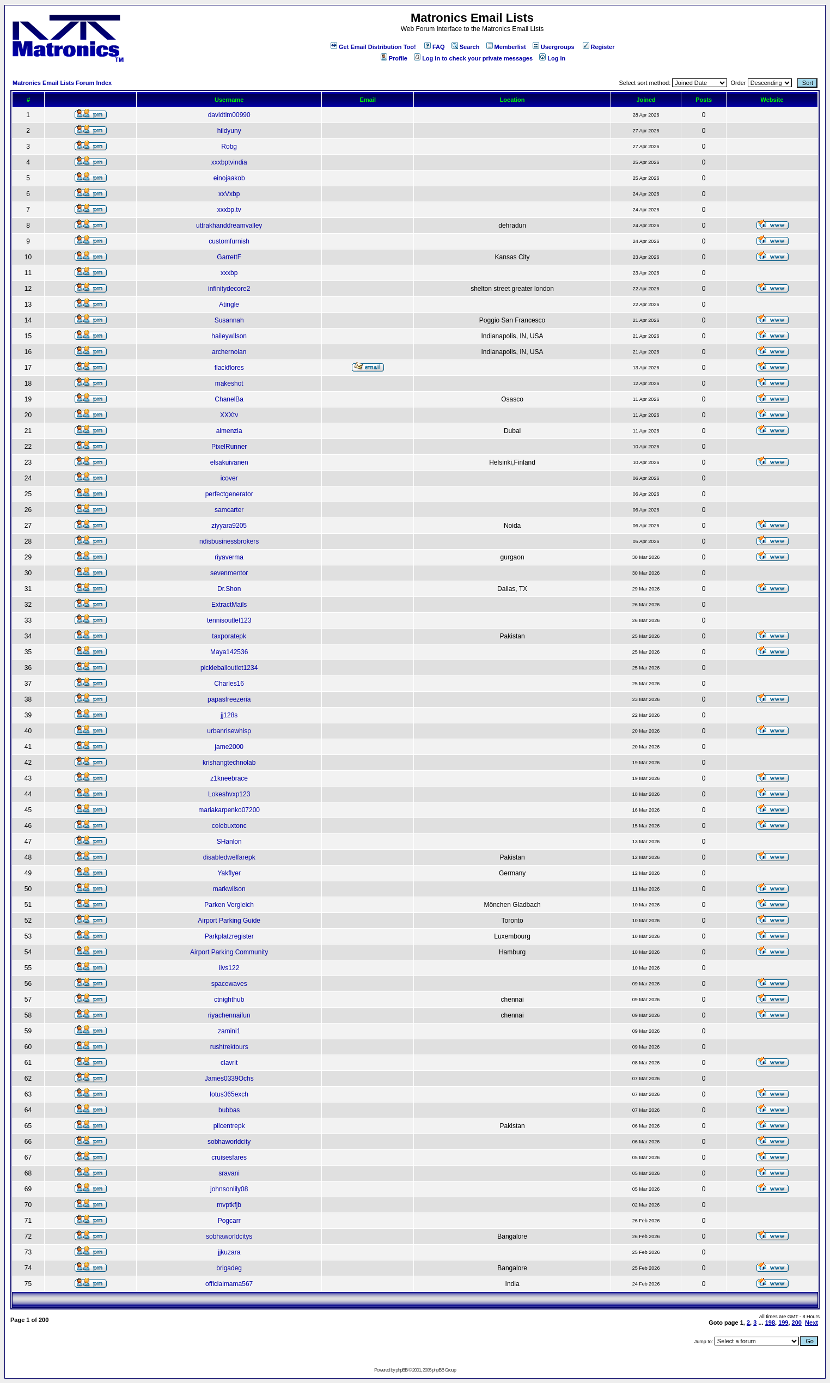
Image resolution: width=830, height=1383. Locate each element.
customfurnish (229, 241)
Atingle (229, 304)
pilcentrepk (229, 1126)
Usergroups (554, 47)
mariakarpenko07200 (229, 810)
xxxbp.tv (229, 210)
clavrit (229, 1063)
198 (770, 1322)
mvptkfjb (229, 1205)
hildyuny (229, 131)
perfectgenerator (229, 494)
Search (465, 47)
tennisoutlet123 (229, 620)
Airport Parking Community (229, 952)
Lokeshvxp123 (229, 794)
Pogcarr (229, 1220)
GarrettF (229, 257)
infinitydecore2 (229, 289)
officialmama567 (229, 1284)
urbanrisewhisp (229, 731)
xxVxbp (229, 194)
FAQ (434, 47)
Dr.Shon (229, 589)
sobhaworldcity (229, 1142)
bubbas (229, 1110)
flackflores (229, 367)
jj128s (229, 715)
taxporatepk (229, 636)
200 (797, 1322)
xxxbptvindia (229, 162)
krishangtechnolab (229, 762)
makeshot (229, 383)
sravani (229, 1173)
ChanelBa (229, 399)
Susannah (229, 320)
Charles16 (229, 683)
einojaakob (229, 178)
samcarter (229, 510)
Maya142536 (229, 652)
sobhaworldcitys (229, 1236)
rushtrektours (229, 1047)
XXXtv (229, 415)
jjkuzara (229, 1252)
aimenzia (229, 431)
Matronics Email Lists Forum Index (62, 83)
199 (783, 1322)
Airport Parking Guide (229, 920)
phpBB (401, 1370)
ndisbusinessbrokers (229, 541)
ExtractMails (229, 604)
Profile (394, 58)
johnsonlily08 (229, 1189)
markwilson (229, 889)
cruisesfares (229, 1157)
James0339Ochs (229, 1078)
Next (811, 1322)
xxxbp (229, 273)
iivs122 (229, 968)
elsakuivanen (229, 462)
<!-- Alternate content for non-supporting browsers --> (4, 4)
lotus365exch (229, 1094)
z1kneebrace (229, 778)
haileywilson (229, 336)
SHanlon (229, 841)
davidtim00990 (229, 115)
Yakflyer (228, 873)
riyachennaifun (229, 1015)
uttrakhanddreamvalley (229, 225)
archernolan (229, 352)
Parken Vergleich (229, 905)
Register (599, 47)
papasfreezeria (229, 699)
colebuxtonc (229, 826)
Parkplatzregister (229, 936)
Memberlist (506, 47)
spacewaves (229, 984)
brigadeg (229, 1268)
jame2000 (229, 747)
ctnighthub (229, 999)
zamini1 (229, 1031)
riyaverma (229, 557)
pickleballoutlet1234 (229, 668)
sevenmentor (229, 573)
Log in (552, 58)
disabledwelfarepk (229, 857)
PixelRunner (229, 446)
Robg (229, 146)
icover (229, 478)
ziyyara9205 (229, 525)
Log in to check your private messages (473, 58)
